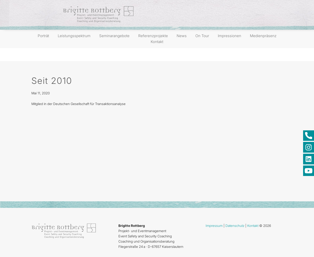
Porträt (43, 36)
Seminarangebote (114, 36)
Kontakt (157, 42)
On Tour (202, 36)
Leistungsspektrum (74, 36)
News (182, 36)
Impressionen (229, 36)
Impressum (214, 226)
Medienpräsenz (263, 36)
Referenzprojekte (153, 36)
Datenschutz (234, 226)
